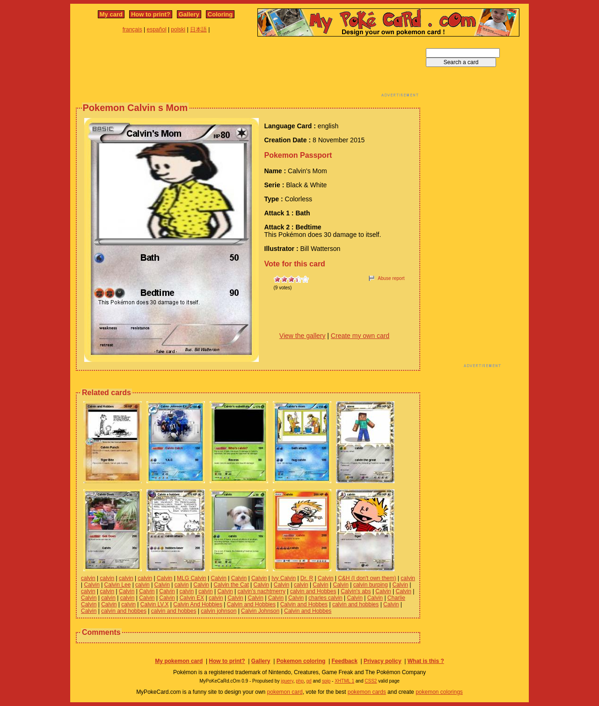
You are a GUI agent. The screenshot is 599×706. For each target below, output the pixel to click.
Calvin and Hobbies (251, 604)
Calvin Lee (117, 584)
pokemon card (285, 692)
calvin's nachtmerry (261, 591)
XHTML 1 (344, 681)
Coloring (220, 14)
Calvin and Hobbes (304, 604)
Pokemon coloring (301, 661)
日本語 (198, 29)
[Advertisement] (248, 69)
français (132, 29)
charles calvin (325, 598)
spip (326, 681)
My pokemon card (179, 661)
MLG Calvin (191, 578)
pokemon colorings (439, 692)
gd (309, 681)
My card (111, 14)
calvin (88, 578)
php (300, 681)
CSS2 (371, 681)
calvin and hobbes (123, 611)
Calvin (164, 578)
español (157, 29)
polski (178, 29)
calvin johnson (218, 611)
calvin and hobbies (355, 604)
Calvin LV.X (154, 604)
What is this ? (426, 661)
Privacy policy (383, 661)
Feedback (344, 661)
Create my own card (360, 335)
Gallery (189, 14)
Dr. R (306, 578)
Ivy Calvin (283, 578)
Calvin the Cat (230, 584)
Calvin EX (191, 598)
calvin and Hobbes (313, 591)
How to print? (150, 14)
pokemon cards (367, 692)
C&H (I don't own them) (367, 578)
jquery (287, 681)
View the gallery (302, 335)
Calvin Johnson (260, 611)
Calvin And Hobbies (197, 604)
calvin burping (370, 584)
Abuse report (391, 278)
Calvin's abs (356, 591)
